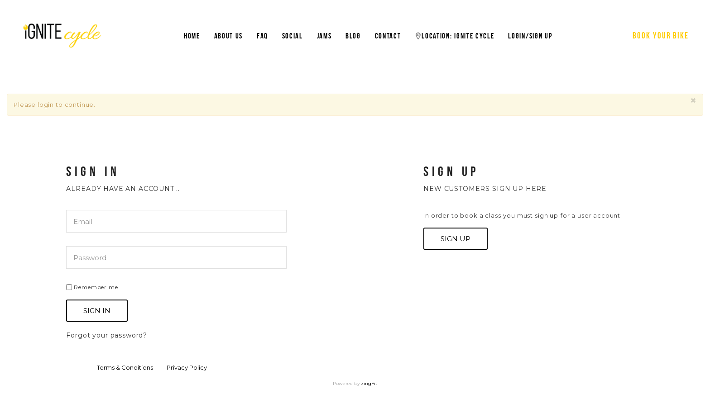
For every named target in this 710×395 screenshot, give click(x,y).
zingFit (369, 383)
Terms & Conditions (125, 367)
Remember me (92, 287)
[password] (176, 257)
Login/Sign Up (530, 36)
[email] (176, 221)
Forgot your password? (106, 335)
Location (454, 36)
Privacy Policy (187, 367)
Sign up (455, 238)
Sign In (96, 310)
